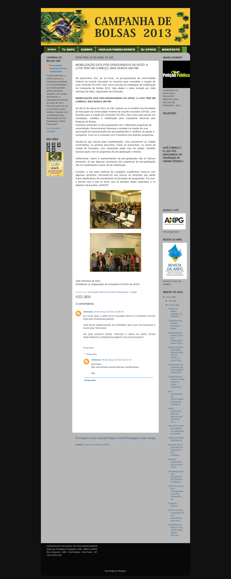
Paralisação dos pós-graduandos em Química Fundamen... (176, 476)
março (172, 305)
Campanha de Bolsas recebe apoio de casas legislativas (176, 381)
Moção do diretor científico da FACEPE (175, 312)
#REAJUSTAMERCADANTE (116, 49)
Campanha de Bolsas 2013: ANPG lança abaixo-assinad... (175, 529)
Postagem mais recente (91, 438)
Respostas (92, 354)
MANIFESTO (171, 49)
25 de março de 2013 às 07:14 (116, 360)
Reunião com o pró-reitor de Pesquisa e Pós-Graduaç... (175, 450)
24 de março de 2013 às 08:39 (108, 311)
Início (51, 49)
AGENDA (86, 49)
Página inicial (116, 438)
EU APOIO (148, 49)
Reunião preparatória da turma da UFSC (175, 463)
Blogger (122, 571)
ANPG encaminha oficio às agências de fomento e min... (175, 415)
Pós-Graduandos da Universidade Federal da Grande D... (175, 398)
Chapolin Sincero (173, 504)
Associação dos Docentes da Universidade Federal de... (176, 368)
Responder (88, 348)
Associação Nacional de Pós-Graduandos (58, 68)
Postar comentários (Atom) (97, 444)
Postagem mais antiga (141, 438)
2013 (169, 297)
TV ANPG (68, 49)
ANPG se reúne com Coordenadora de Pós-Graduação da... (176, 492)
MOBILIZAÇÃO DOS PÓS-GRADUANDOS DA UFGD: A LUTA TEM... (175, 354)
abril (171, 301)
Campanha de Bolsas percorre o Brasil (175, 325)
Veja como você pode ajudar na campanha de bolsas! (176, 430)
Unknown (88, 311)
